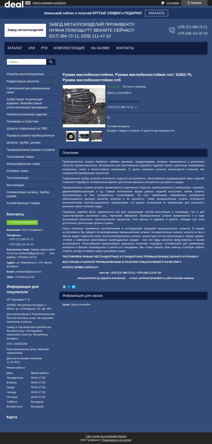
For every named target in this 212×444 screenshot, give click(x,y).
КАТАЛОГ (15, 48)
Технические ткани (20, 156)
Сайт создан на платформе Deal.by (106, 436)
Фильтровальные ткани (23, 163)
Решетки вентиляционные (25, 74)
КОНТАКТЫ (125, 48)
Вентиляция (15, 185)
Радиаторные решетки (23, 81)
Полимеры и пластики (22, 121)
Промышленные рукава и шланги (31, 149)
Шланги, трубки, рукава (23, 142)
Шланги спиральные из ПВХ (27, 128)
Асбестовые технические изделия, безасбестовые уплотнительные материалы (27, 103)
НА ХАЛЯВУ (100, 48)
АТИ (32, 48)
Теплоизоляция (18, 178)
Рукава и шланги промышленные (31, 135)
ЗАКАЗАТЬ (156, 13)
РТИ (44, 48)
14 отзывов (172, 2)
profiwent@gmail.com (28, 271)
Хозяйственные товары (23, 203)
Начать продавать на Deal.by (49, 2)
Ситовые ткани (17, 170)
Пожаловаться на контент (117, 440)
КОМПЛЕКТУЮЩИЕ (69, 48)
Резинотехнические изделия (27, 114)
